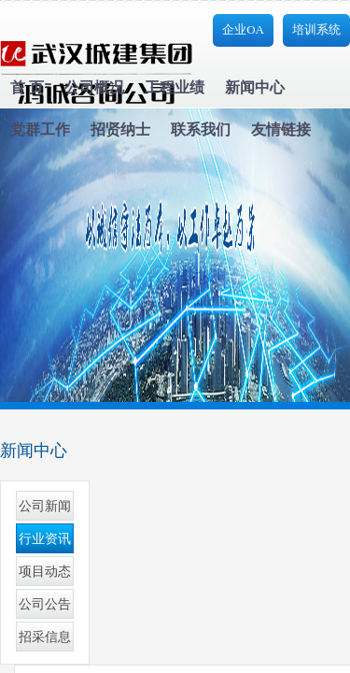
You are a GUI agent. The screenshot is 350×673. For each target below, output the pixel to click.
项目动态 (45, 572)
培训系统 (316, 29)
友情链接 (281, 129)
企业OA (243, 29)
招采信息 (45, 637)
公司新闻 (45, 506)
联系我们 (201, 129)
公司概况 (94, 87)
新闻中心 (255, 87)
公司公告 (45, 604)
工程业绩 (174, 87)
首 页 (27, 87)
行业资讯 (45, 539)
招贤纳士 (120, 129)
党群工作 (40, 129)
